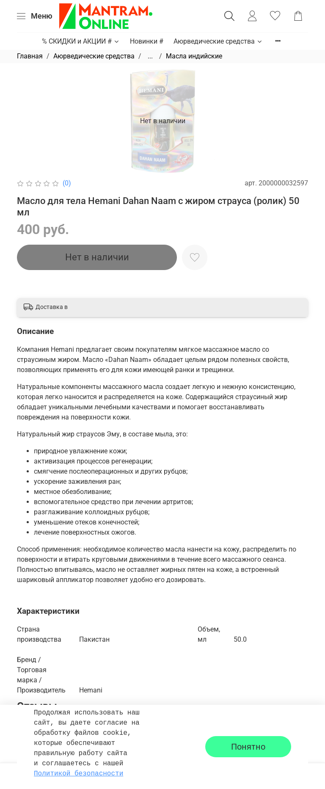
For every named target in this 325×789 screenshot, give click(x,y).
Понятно (248, 747)
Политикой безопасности (78, 774)
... (150, 56)
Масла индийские (194, 56)
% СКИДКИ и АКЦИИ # (81, 41)
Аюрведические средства (218, 41)
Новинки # (146, 41)
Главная (30, 56)
